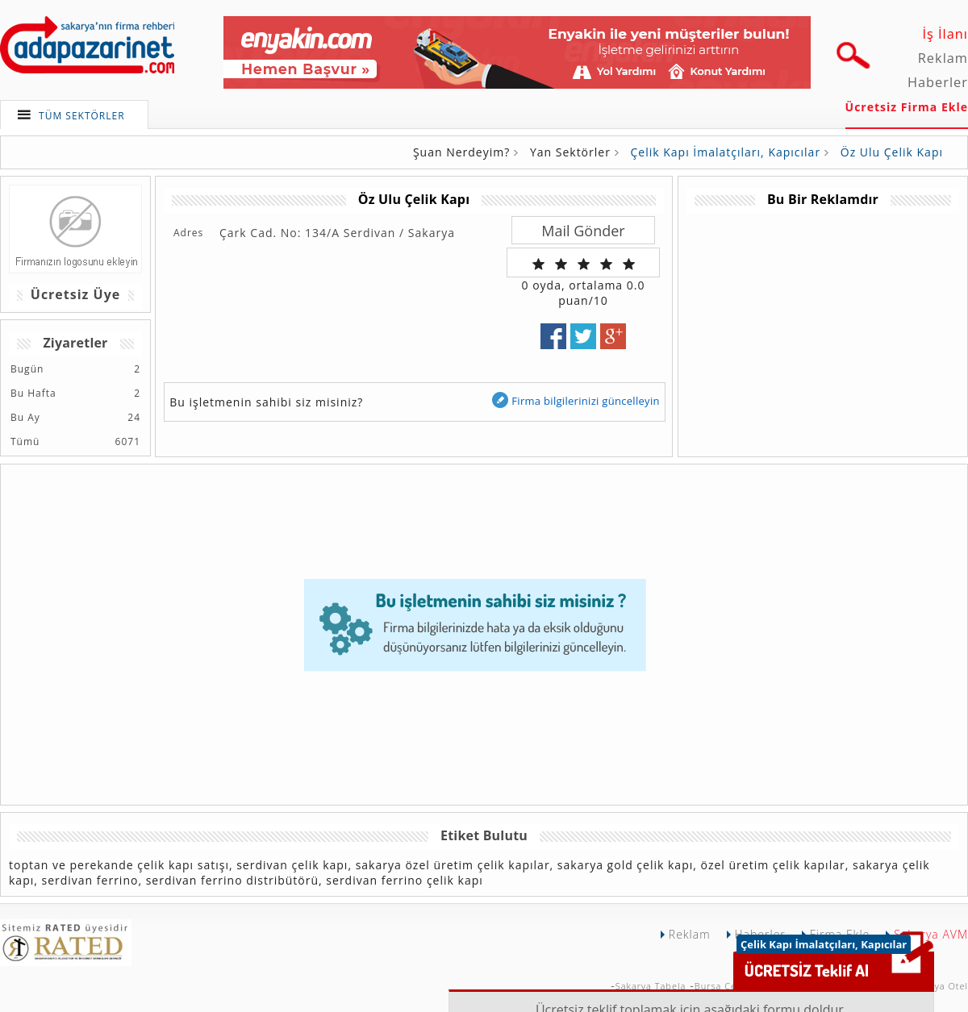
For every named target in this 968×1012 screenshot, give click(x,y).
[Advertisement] (822, 326)
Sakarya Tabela (650, 986)
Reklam (943, 58)
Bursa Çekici (724, 986)
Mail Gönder (582, 230)
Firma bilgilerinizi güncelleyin (575, 400)
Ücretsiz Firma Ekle (906, 107)
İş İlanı (945, 34)
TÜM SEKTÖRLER (82, 116)
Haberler (938, 82)
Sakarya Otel (938, 986)
